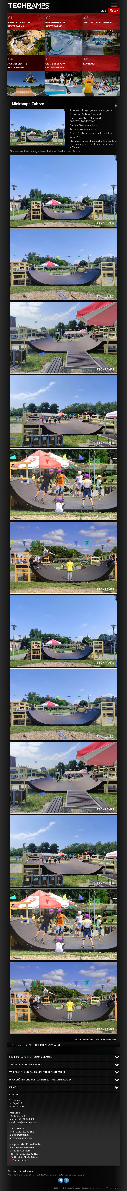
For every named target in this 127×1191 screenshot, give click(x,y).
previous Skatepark (83, 1039)
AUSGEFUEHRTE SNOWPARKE (43, 1045)
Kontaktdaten (19, 1160)
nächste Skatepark (106, 1039)
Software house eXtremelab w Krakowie (112, 1188)
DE (115, 10)
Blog (103, 10)
